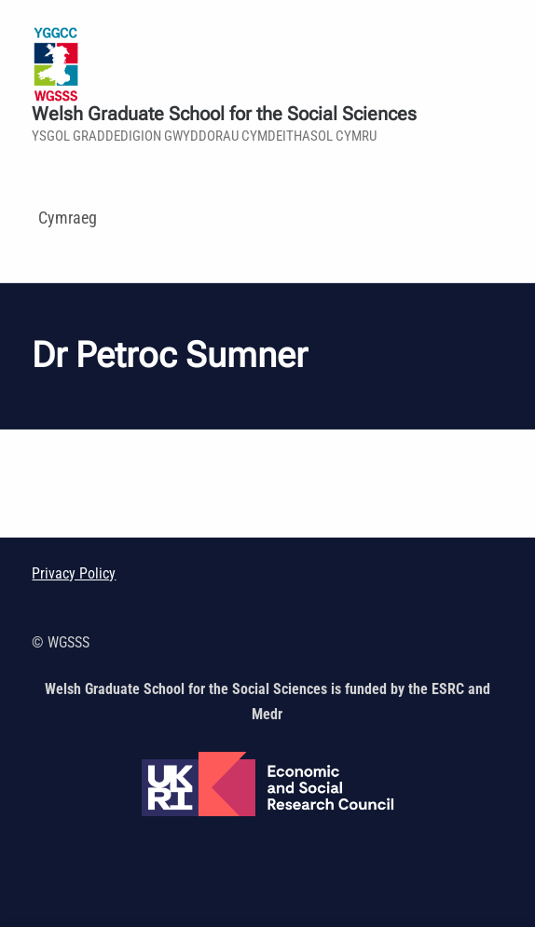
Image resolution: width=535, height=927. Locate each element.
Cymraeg (67, 217)
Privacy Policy (74, 573)
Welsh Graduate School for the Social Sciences (224, 114)
